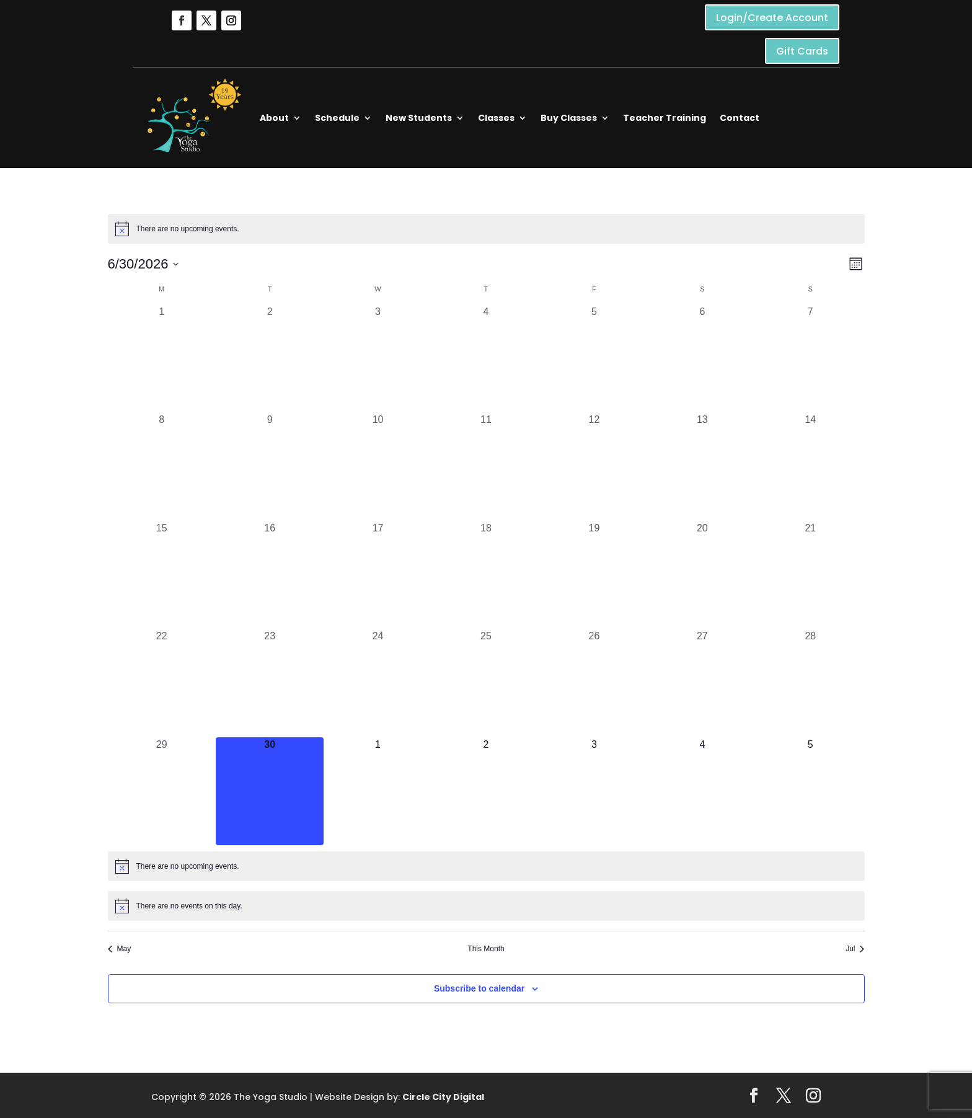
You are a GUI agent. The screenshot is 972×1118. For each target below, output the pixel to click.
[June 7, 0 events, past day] (810, 358)
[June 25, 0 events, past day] (486, 683)
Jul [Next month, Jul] (855, 948)
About (274, 118)
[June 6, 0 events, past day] (702, 358)
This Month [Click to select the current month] (485, 948)
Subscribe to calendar (479, 988)
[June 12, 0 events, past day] (594, 466)
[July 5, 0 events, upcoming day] (810, 791)
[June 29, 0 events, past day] (162, 791)
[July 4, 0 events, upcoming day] (702, 791)
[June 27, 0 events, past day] (702, 683)
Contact (739, 118)
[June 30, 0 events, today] (270, 791)
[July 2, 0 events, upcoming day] (486, 791)
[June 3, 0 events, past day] (377, 358)
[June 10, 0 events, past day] (377, 466)
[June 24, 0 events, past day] (377, 683)
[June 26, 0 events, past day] (594, 683)
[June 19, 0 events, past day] (594, 575)
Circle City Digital (443, 1097)
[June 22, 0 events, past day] (162, 683)
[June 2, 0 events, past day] (270, 358)
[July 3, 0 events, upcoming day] (594, 791)
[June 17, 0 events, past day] (377, 575)
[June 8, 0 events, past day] (162, 466)
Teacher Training (664, 118)
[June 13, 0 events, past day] (702, 466)
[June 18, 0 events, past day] (486, 575)
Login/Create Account (772, 18)
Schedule (337, 118)
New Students (419, 118)
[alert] (486, 229)
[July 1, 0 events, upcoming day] (377, 791)
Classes (496, 118)
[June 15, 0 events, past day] (162, 575)
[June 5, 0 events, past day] (594, 358)
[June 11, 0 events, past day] (486, 466)
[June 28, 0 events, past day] (810, 683)
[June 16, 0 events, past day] (270, 575)
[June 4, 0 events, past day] (486, 358)
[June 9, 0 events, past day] (270, 466)
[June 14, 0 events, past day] (810, 466)
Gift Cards (802, 51)
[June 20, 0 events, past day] (702, 575)
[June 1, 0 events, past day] (162, 358)
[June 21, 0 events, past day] (810, 575)
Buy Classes (569, 118)
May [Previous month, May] (119, 948)
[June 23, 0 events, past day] (270, 683)
